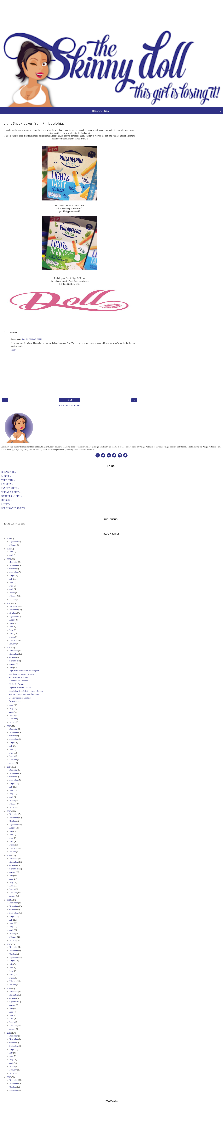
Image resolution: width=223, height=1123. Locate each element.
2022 (9, 549)
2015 (9, 855)
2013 (9, 944)
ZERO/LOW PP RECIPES (13, 508)
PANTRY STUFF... (10, 488)
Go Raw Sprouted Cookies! (20, 698)
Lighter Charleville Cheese (20, 687)
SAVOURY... (7, 484)
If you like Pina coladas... (19, 681)
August (12, 575)
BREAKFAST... (8, 472)
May (11, 586)
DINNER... (6, 500)
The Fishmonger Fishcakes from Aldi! (24, 694)
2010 (9, 1077)
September (13, 541)
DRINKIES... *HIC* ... (12, 496)
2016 (9, 811)
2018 (9, 726)
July (11, 579)
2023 (9, 538)
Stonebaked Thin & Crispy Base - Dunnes (26, 691)
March (12, 593)
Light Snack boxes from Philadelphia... (24, 670)
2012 (9, 988)
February (13, 545)
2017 (9, 767)
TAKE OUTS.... (8, 480)
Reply (13, 350)
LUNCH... (6, 476)
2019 (9, 648)
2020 (9, 603)
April (11, 555)
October (12, 569)
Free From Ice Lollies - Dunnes (21, 674)
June (11, 552)
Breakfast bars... (15, 701)
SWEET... (6, 504)
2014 (9, 900)
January (12, 599)
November (13, 565)
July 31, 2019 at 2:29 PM (32, 339)
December (13, 562)
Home (69, 400)
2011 (9, 1033)
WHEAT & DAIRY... (11, 492)
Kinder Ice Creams (16, 684)
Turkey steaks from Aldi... (19, 677)
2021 (9, 559)
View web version (69, 405)
